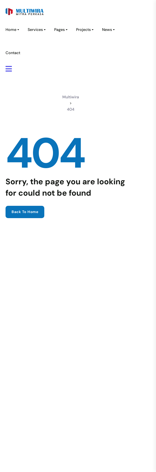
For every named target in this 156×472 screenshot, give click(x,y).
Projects (83, 29)
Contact (13, 52)
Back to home (25, 211)
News (107, 29)
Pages (59, 29)
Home (11, 29)
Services (35, 29)
